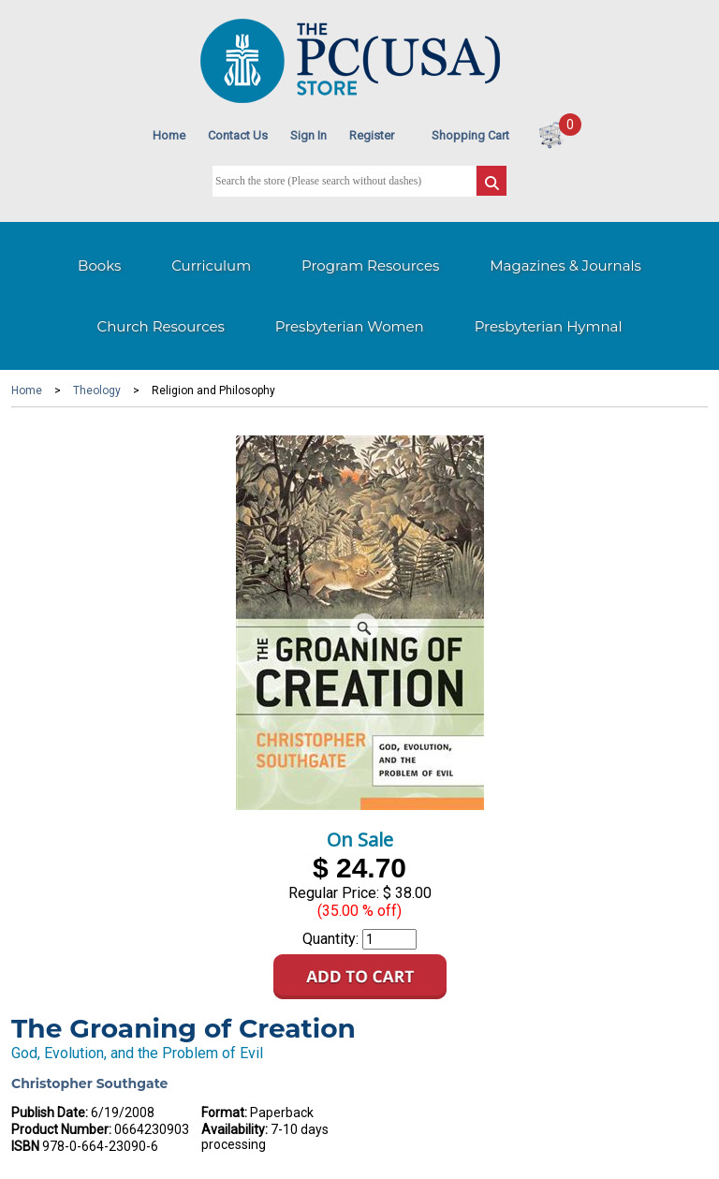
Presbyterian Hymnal (549, 326)
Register (371, 135)
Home (169, 135)
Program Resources (370, 265)
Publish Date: (49, 1112)
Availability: (234, 1129)
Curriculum (211, 265)
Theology (97, 390)
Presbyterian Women (349, 326)
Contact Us (238, 135)
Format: (224, 1112)
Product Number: (61, 1129)
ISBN (25, 1146)
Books (99, 265)
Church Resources (161, 326)
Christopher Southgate (89, 1083)
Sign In (308, 135)
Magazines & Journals (565, 265)
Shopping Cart (470, 135)
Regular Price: (333, 893)
